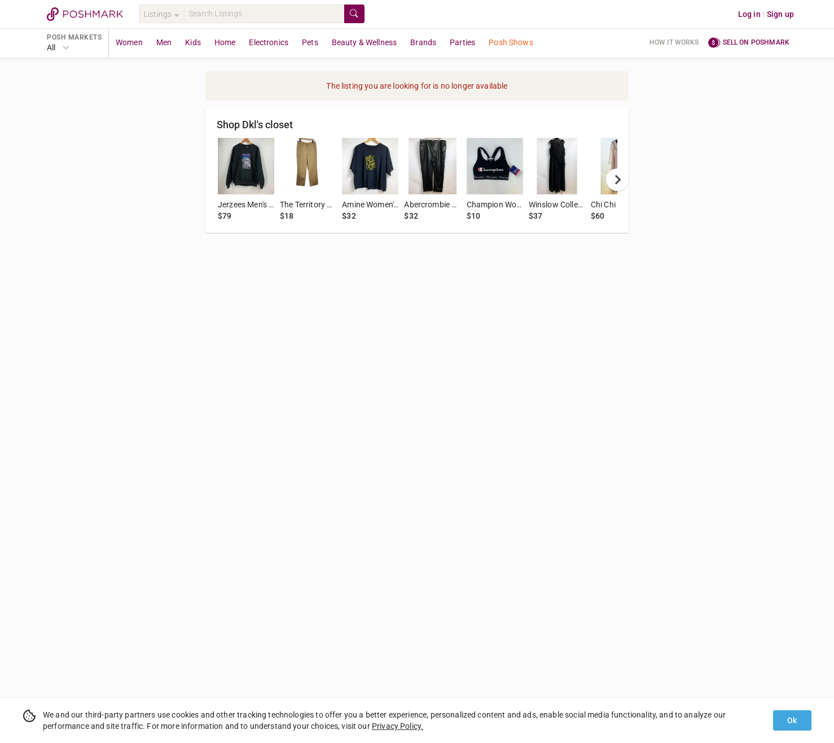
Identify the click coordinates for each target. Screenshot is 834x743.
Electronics (268, 42)
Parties (462, 42)
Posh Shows (511, 42)
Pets (310, 42)
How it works (674, 42)
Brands (423, 42)
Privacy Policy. (397, 726)
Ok (792, 720)
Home (225, 42)
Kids (193, 42)
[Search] (264, 14)
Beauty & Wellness (364, 42)
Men (164, 42)
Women (129, 42)
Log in (749, 14)
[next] (617, 179)
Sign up (780, 14)
